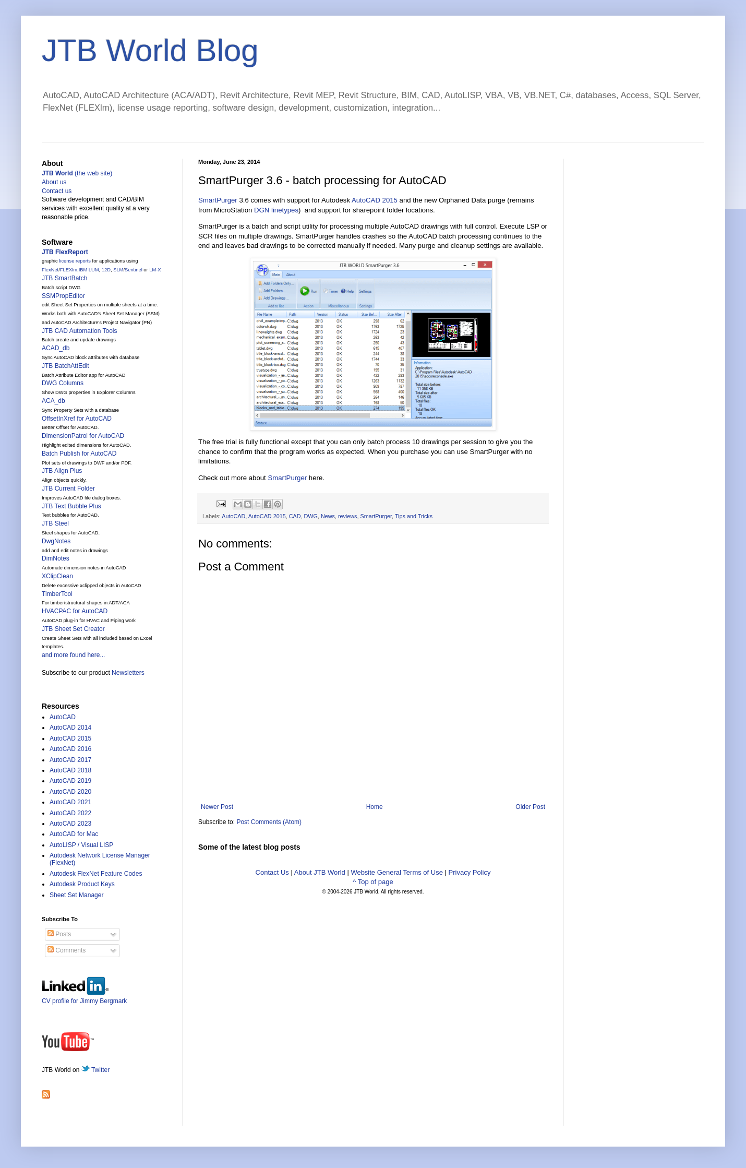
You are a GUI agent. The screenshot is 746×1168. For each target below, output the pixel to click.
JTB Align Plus (62, 470)
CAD (295, 516)
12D (106, 269)
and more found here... (73, 655)
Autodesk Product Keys (82, 884)
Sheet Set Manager (76, 895)
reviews (347, 516)
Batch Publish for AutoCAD (79, 453)
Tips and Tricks (413, 516)
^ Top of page (373, 882)
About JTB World (319, 872)
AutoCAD (233, 516)
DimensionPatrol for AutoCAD (83, 435)
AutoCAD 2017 (70, 760)
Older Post (530, 807)
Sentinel (133, 269)
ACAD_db (55, 348)
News (328, 516)
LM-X (155, 269)
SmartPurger (217, 200)
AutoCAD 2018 (70, 770)
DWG (310, 516)
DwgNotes (56, 541)
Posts (59, 934)
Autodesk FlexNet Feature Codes (96, 873)
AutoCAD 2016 (70, 749)
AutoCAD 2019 (70, 780)
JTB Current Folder (68, 488)
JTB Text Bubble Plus (71, 506)
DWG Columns (62, 383)
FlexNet (50, 269)
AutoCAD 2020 (70, 791)
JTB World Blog (150, 50)
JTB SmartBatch (64, 278)
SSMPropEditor (63, 296)
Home (374, 807)
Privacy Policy (470, 872)
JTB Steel (55, 523)
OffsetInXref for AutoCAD (77, 418)
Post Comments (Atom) (269, 822)
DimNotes (55, 558)
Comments (66, 950)
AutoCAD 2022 (70, 813)
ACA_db (53, 400)
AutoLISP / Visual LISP (81, 845)
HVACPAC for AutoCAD (74, 611)
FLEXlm (68, 269)
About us (54, 182)
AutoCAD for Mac (74, 834)
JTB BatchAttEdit (65, 366)
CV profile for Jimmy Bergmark (84, 997)
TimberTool (57, 594)
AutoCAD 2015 (375, 200)
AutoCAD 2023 (70, 823)
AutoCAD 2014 (70, 727)
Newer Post (217, 807)
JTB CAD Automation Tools (79, 331)
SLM (118, 269)
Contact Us (272, 872)
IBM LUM (89, 269)
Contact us (56, 191)
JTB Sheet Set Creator (73, 629)
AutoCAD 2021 (70, 802)
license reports (75, 261)
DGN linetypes (276, 210)
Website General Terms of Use (397, 872)
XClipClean (57, 576)
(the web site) (77, 173)
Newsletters (128, 672)
